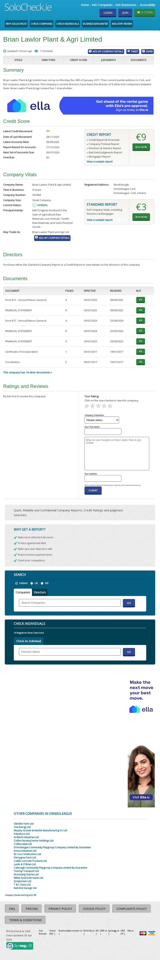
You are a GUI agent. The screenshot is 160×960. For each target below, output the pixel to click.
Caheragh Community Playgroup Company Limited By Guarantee (50, 867)
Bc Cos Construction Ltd (27, 854)
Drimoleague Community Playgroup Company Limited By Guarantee (52, 847)
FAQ (12, 909)
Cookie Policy (94, 909)
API (97, 930)
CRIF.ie (103, 930)
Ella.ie (130, 930)
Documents (138, 60)
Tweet (134, 51)
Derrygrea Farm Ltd (25, 857)
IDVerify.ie (88, 930)
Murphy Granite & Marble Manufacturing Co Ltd (40, 830)
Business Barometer (95, 23)
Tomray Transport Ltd (26, 871)
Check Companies (41, 23)
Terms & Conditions (25, 920)
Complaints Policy (131, 909)
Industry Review (122, 23)
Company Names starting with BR (20, 895)
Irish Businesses (125, 5)
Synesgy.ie (113, 930)
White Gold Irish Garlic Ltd (28, 878)
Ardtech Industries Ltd (26, 837)
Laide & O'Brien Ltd (25, 864)
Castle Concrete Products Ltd (30, 861)
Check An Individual (28, 641)
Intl (46, 583)
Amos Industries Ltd (25, 850)
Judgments (108, 60)
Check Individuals (67, 23)
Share (149, 51)
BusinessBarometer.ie (70, 930)
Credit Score (78, 60)
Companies (23, 592)
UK (36, 583)
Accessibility (147, 5)
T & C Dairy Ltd (22, 884)
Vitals (18, 60)
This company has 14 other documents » (27, 372)
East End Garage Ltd (25, 888)
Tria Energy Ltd (22, 827)
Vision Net (52, 932)
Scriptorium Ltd (22, 881)
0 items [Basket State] (145, 12)
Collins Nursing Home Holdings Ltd (33, 840)
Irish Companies (102, 5)
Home (85, 5)
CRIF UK (122, 932)
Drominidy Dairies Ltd (26, 874)
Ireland (23, 583)
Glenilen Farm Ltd (24, 823)
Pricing (32, 909)
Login (107, 13)
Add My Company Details (107, 51)
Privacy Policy (60, 909)
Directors (48, 60)
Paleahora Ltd (22, 834)
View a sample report (99, 161)
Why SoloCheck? (16, 23)
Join (125, 13)
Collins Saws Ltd (23, 844)
